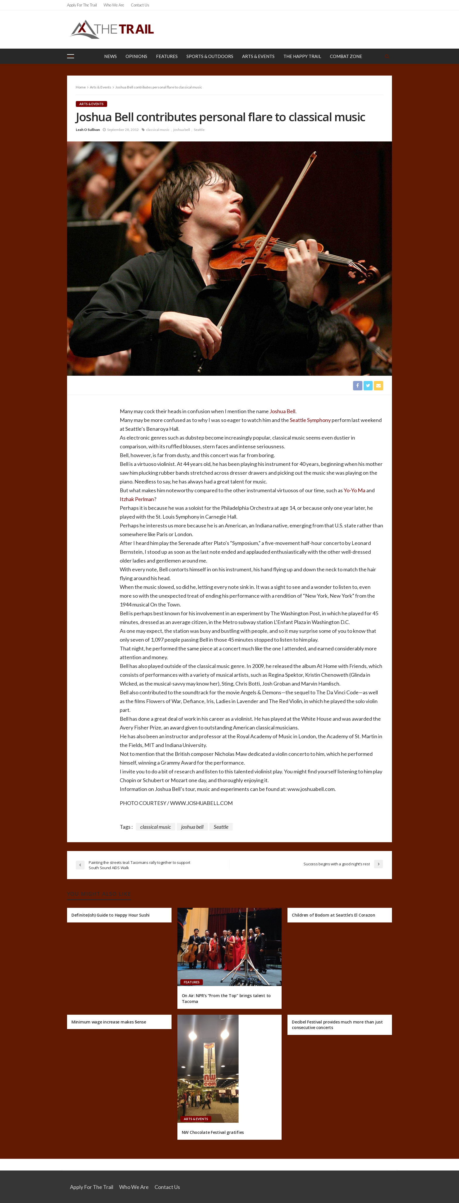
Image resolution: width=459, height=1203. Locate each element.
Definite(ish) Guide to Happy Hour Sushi (110, 915)
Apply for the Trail (82, 5)
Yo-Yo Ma (354, 490)
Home (81, 87)
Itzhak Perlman (137, 499)
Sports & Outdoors (209, 56)
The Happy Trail (302, 56)
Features (167, 56)
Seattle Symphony (310, 420)
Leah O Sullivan (88, 129)
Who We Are (114, 5)
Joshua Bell (282, 411)
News (110, 56)
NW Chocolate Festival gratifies (213, 1132)
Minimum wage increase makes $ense (108, 1022)
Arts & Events (258, 56)
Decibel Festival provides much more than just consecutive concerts (337, 1025)
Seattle (199, 129)
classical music (157, 129)
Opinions (136, 56)
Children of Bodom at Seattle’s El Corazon (333, 915)
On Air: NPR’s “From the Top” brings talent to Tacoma (226, 998)
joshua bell (181, 129)
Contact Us (140, 5)
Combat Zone (346, 56)
